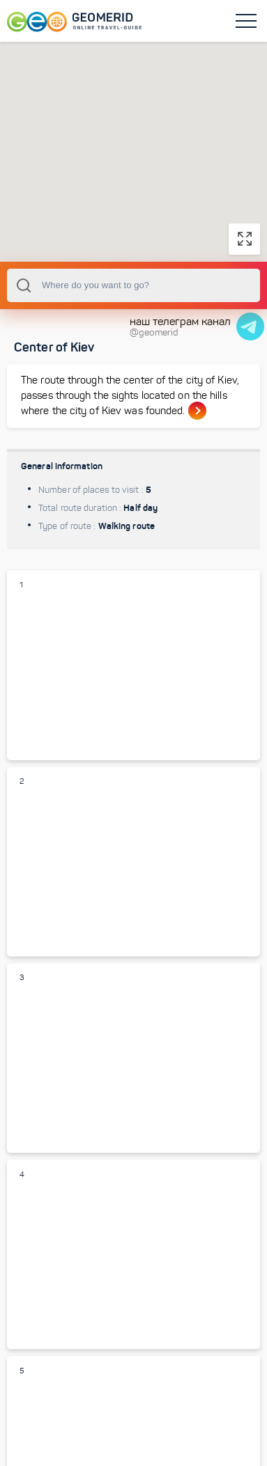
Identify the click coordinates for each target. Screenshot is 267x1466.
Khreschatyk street (61, 1301)
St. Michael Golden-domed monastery (97, 712)
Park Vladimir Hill (56, 908)
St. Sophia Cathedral (62, 1104)
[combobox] (133, 285)
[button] (133, 139)
